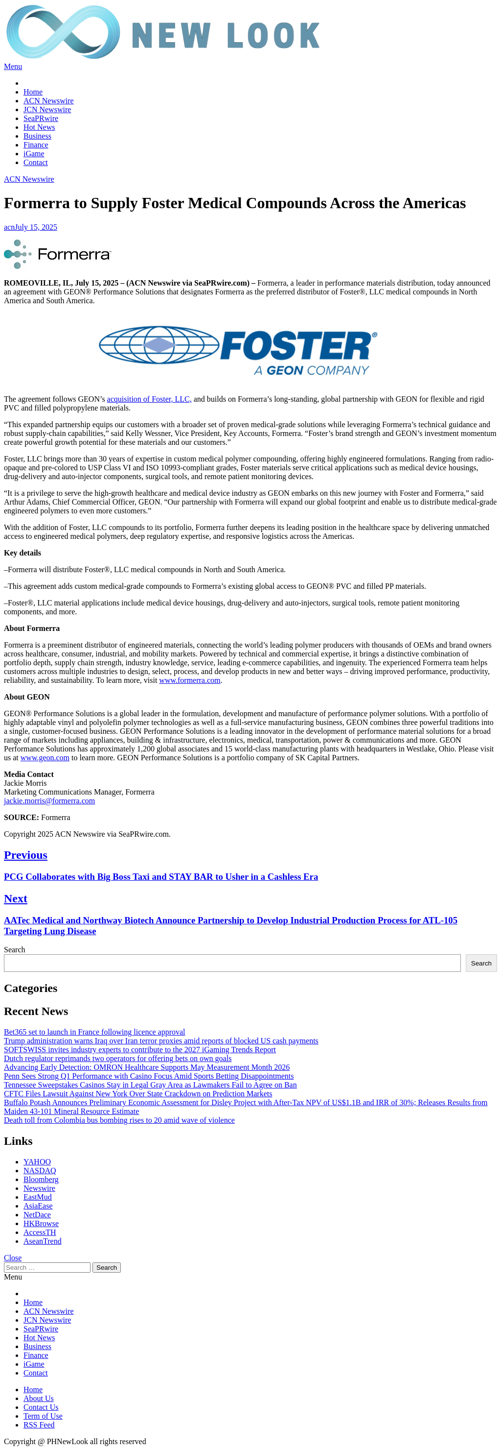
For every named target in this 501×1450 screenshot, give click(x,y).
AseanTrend (42, 1241)
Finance (35, 145)
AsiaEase (38, 1206)
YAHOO (37, 1162)
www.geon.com (45, 757)
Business (37, 136)
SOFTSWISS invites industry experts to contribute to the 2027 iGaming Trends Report (140, 1049)
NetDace (37, 1214)
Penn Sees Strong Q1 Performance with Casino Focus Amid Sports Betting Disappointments (149, 1076)
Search (14, 949)
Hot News (39, 127)
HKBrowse (41, 1223)
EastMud (37, 1197)
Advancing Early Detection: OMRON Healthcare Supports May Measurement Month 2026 (147, 1067)
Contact (35, 162)
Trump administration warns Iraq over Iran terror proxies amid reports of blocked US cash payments (161, 1041)
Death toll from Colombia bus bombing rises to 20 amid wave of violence (119, 1120)
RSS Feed (39, 1425)
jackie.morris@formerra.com (49, 801)
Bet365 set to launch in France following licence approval (94, 1032)
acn (9, 227)
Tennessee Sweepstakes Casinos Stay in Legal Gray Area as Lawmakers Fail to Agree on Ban (150, 1085)
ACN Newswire (48, 101)
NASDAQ (39, 1170)
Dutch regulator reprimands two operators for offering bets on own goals (117, 1058)
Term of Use (43, 1416)
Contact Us (41, 1407)
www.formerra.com (189, 680)
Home (33, 92)
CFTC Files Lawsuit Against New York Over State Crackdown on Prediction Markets (138, 1093)
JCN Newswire (47, 109)
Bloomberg (41, 1179)
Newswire (39, 1188)
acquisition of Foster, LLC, (149, 399)
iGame (34, 153)
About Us (38, 1398)
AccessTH (39, 1232)
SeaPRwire (40, 118)
